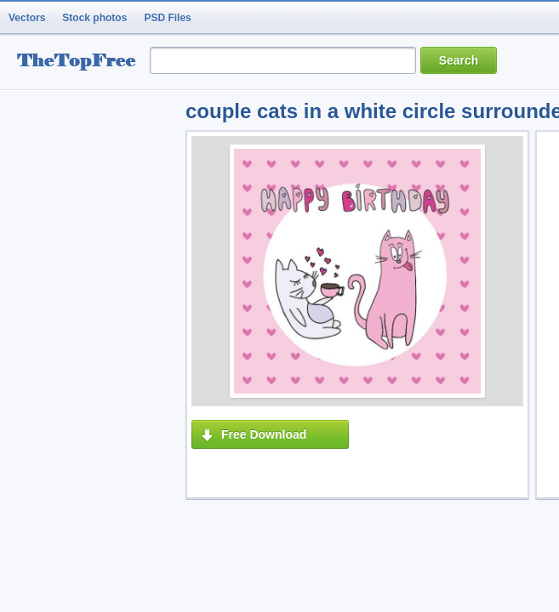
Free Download (263, 434)
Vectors (27, 18)
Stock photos (94, 18)
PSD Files (167, 18)
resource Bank (81, 62)
